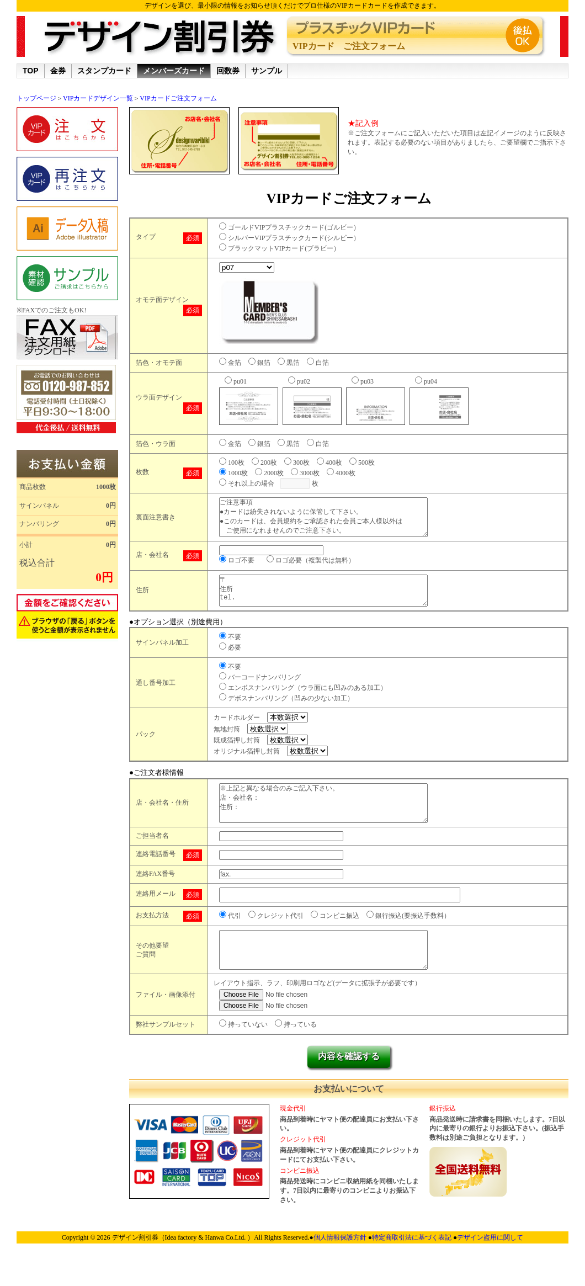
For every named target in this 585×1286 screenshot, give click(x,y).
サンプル (266, 70)
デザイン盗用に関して (490, 1269)
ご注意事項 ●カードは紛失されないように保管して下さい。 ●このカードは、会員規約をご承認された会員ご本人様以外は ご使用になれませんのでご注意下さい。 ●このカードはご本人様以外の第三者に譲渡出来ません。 (334, 521)
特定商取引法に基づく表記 (412, 1269)
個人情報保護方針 (340, 1269)
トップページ (36, 98)
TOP (31, 70)
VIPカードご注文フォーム (178, 98)
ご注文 (67, 129)
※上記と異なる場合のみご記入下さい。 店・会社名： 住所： (334, 822)
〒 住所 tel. (334, 602)
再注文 (67, 179)
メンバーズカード (174, 70)
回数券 (228, 70)
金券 (58, 70)
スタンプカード (104, 70)
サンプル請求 (67, 278)
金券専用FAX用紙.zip (67, 337)
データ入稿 (67, 228)
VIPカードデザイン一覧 (98, 98)
